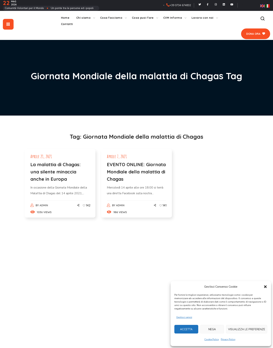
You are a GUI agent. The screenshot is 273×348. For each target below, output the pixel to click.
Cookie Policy (211, 339)
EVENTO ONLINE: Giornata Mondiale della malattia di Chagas (136, 172)
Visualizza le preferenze (246, 329)
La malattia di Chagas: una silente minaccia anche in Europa (55, 172)
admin (44, 205)
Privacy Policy (228, 339)
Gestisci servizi (184, 317)
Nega (212, 329)
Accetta (186, 329)
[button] (265, 287)
